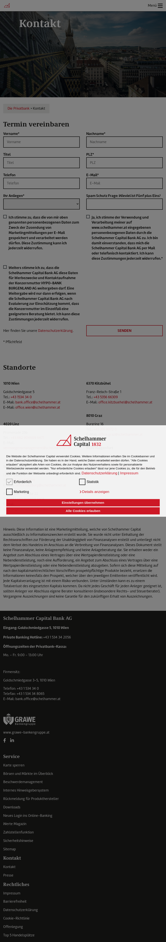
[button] (94, 492)
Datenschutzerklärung (99, 473)
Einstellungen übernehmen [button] (83, 503)
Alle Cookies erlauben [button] (83, 511)
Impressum (129, 473)
